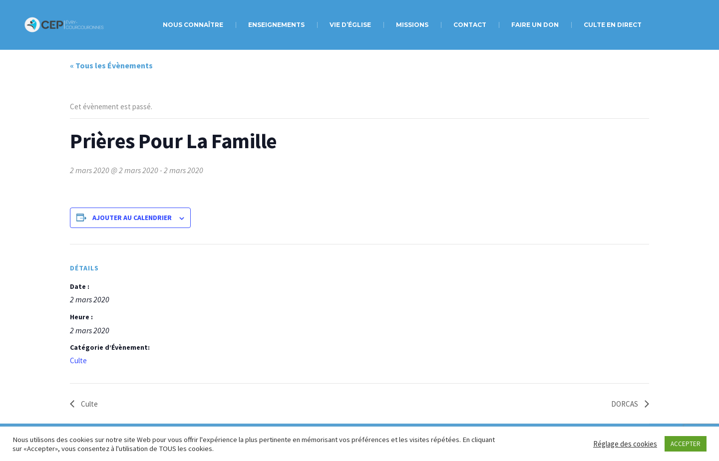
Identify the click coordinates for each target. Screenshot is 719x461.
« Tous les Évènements (111, 65)
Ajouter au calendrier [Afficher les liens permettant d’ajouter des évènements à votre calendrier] (132, 217)
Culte (78, 360)
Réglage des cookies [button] (625, 444)
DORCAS (625, 404)
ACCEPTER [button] (686, 444)
